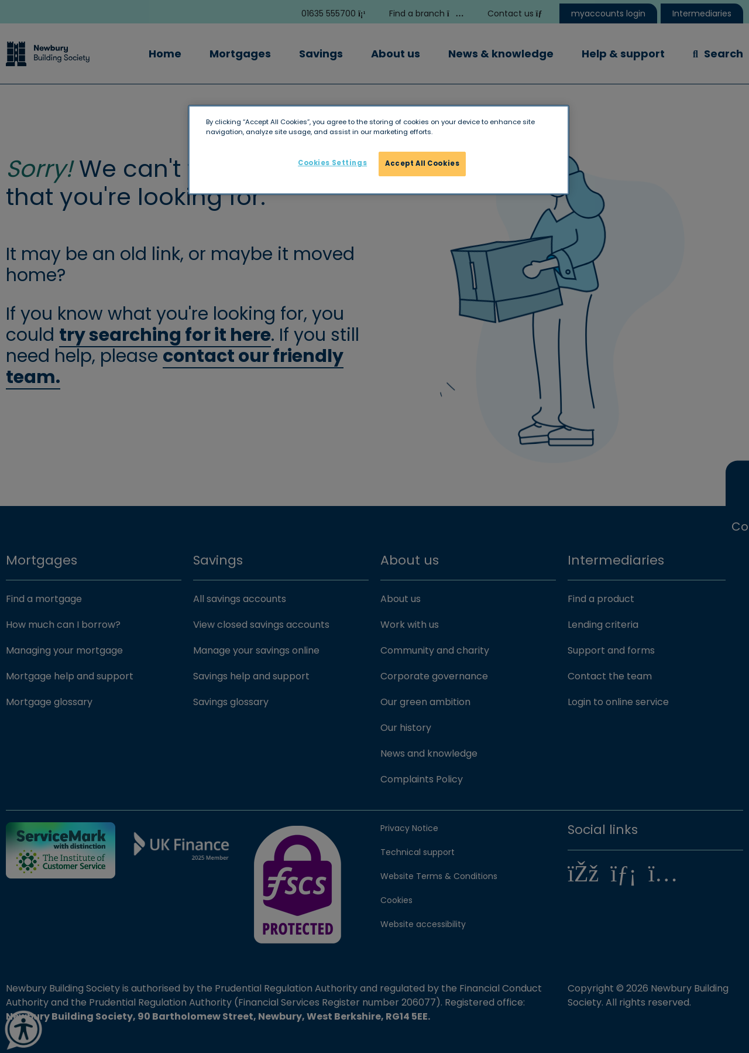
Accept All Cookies (422, 163)
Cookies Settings (332, 162)
